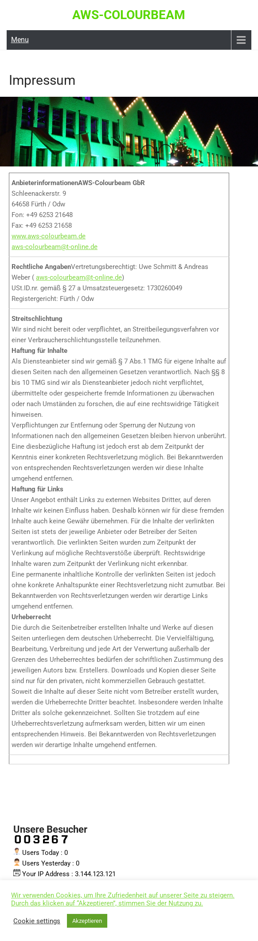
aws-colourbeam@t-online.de (55, 247)
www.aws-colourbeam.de (49, 236)
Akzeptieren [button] (87, 920)
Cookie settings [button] (36, 921)
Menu (20, 40)
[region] (129, 131)
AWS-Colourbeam (128, 15)
